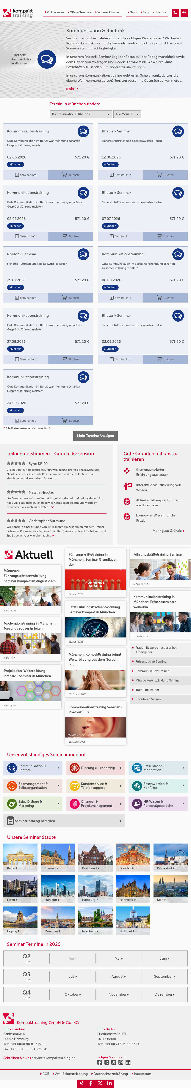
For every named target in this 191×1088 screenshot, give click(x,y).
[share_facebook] (91, 1084)
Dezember (164, 994)
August (119, 976)
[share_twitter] (100, 1084)
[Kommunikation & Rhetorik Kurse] (175, 13)
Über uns (159, 12)
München (15, 164)
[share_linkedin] (109, 1084)
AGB (44, 1074)
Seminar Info (25, 175)
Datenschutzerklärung (109, 1074)
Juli (72, 976)
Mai (119, 958)
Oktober (73, 994)
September (164, 976)
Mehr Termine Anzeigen (95, 436)
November (119, 994)
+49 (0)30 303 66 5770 (121, 1044)
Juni (164, 958)
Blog (145, 12)
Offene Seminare (79, 12)
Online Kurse (54, 12)
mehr (72, 89)
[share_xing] (81, 1084)
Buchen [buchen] (70, 175)
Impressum (141, 1074)
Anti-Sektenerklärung (70, 1074)
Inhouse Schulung (107, 12)
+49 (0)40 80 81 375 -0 (28, 1044)
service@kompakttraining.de (53, 1058)
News (132, 12)
